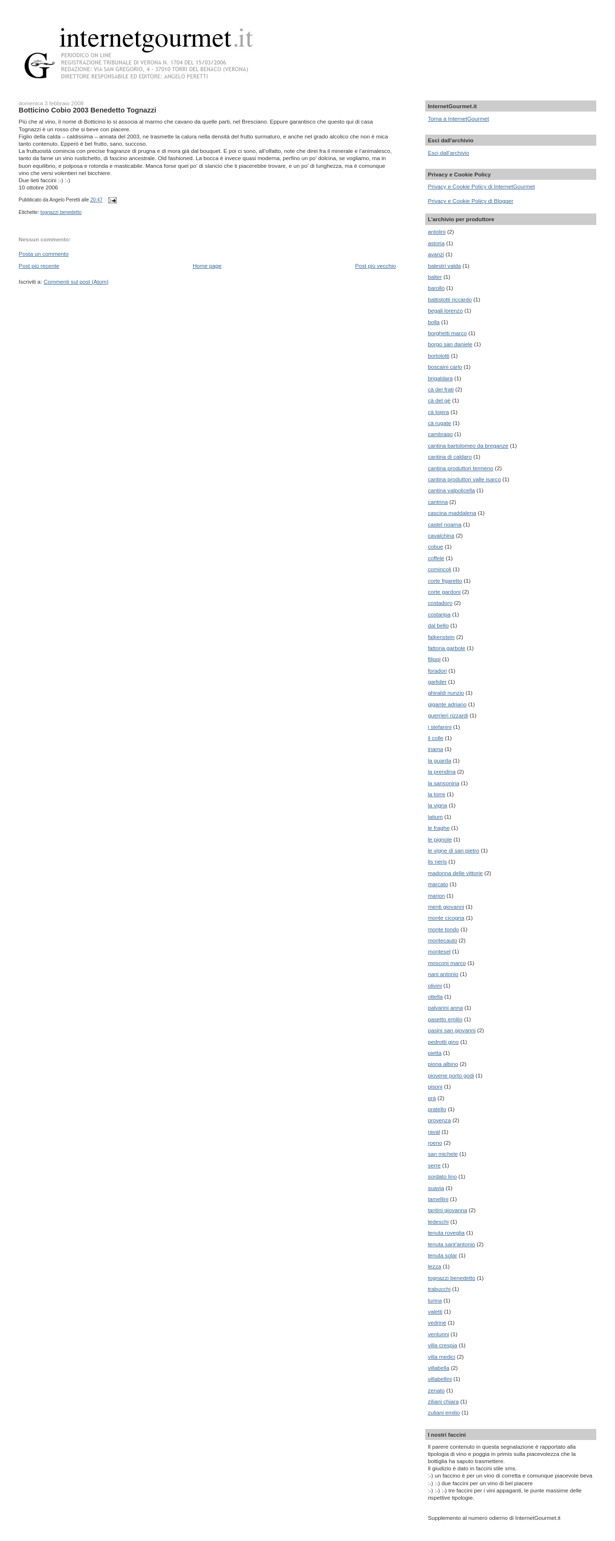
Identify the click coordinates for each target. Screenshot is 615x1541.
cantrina (438, 502)
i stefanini (439, 727)
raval (434, 1131)
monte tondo (443, 929)
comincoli (439, 569)
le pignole (440, 839)
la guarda (439, 760)
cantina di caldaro (450, 456)
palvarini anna (445, 1007)
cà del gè (439, 400)
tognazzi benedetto (61, 212)
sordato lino (442, 1176)
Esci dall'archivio (448, 153)
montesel (439, 951)
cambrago (440, 434)
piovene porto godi (451, 1075)
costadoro (440, 603)
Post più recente (39, 266)
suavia (436, 1188)
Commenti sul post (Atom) (76, 281)
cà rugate (439, 423)
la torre (436, 794)
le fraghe (438, 828)
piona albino (443, 1064)
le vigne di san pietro (453, 850)
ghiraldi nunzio (446, 692)
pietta (435, 1053)
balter (435, 277)
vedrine (437, 1322)
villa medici (441, 1356)
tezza (434, 1266)
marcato (438, 884)
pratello (437, 1109)
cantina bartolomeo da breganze (468, 445)
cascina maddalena (452, 513)
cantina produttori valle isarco (464, 479)
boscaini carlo (445, 366)
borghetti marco (447, 333)
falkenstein (441, 637)
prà (432, 1098)
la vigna (437, 805)
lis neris (437, 861)
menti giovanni (446, 906)
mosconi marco (447, 963)
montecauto (442, 940)
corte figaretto (445, 580)
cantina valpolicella (451, 490)
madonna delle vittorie (455, 873)
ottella (435, 996)
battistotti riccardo (450, 299)
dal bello (438, 625)
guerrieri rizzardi (448, 715)
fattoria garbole (446, 648)
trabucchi (439, 1289)
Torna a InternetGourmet (458, 118)
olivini (435, 985)
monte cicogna (446, 918)
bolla (434, 322)
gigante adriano (447, 704)
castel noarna (444, 524)
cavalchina (441, 535)
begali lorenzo (445, 310)
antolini (436, 231)
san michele (442, 1154)
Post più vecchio (375, 266)
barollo (436, 288)
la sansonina (443, 783)
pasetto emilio (445, 1019)
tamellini (438, 1199)
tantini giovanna (447, 1210)
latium (435, 817)
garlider (437, 681)
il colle (435, 738)
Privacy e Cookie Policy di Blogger (470, 201)
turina (435, 1300)
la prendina (441, 771)
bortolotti (438, 355)
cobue (435, 546)
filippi (434, 659)
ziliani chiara (443, 1401)
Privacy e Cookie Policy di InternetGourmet (481, 186)
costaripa (439, 614)
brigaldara (440, 378)
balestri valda (444, 266)
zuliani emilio (444, 1412)
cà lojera (438, 412)
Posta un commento (44, 254)
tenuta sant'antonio (451, 1244)
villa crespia (442, 1345)
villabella (438, 1368)
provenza (439, 1120)
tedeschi (438, 1221)
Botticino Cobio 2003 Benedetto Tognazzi (87, 110)
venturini (438, 1334)
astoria (436, 243)
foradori (437, 670)
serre (434, 1165)
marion (436, 895)
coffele (436, 558)
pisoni (435, 1086)
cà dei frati (441, 389)
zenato (436, 1390)
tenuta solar (442, 1255)
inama (435, 749)
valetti (435, 1311)
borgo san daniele (450, 344)
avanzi (436, 254)
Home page (207, 266)
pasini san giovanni (451, 1030)
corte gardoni (444, 592)
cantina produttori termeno (460, 468)
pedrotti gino (443, 1042)
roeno (435, 1143)
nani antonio (443, 974)
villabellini (440, 1379)
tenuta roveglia (446, 1232)
